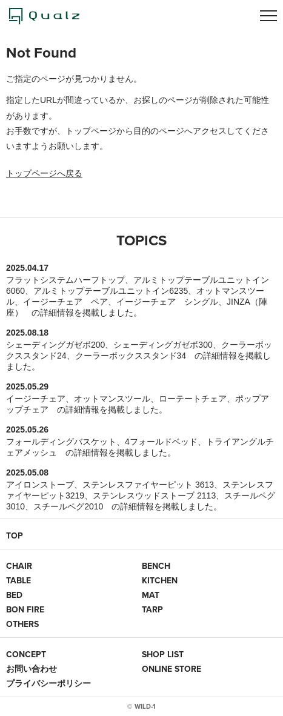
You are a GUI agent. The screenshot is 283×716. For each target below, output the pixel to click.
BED (14, 595)
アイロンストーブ (40, 484)
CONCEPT (26, 654)
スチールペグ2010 (68, 506)
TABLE (18, 580)
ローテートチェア (193, 398)
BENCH (156, 566)
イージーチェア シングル (167, 302)
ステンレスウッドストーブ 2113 (154, 495)
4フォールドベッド (161, 441)
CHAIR (19, 566)
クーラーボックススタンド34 (131, 355)
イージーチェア (35, 398)
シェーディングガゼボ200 (55, 345)
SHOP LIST (163, 654)
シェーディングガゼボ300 (162, 345)
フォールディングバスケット (61, 441)
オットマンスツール (112, 398)
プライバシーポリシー (48, 683)
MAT (150, 595)
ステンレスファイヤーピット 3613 (148, 484)
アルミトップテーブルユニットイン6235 (110, 291)
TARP (152, 609)
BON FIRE (25, 609)
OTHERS (22, 624)
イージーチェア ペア (65, 302)
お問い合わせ (31, 669)
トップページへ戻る (44, 173)
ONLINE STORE (171, 669)
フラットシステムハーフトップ (65, 280)
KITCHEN (160, 580)
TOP (14, 535)
